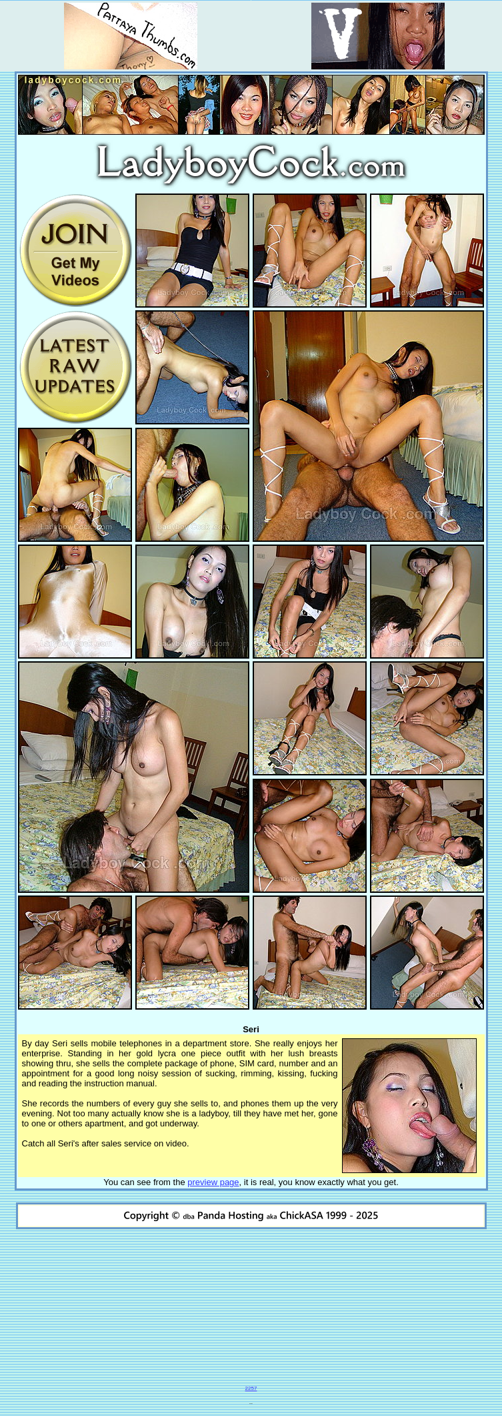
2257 (251, 1388)
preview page (213, 1182)
